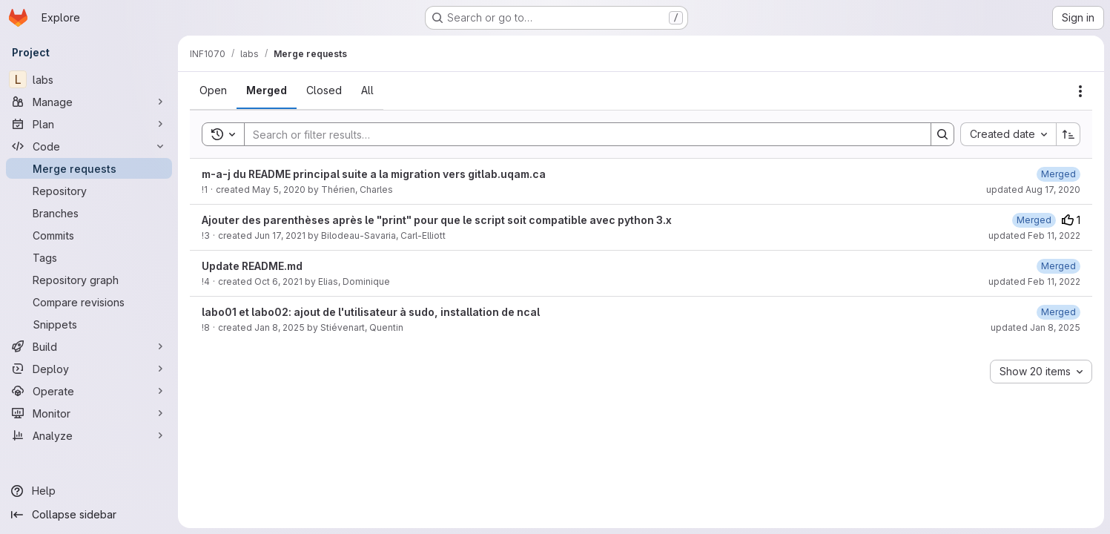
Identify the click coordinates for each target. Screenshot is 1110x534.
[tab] (213, 90)
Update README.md (252, 266)
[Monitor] (89, 413)
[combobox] (1008, 134)
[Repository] (89, 190)
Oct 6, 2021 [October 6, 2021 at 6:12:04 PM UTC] (278, 281)
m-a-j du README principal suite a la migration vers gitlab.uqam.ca (374, 174)
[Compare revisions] (89, 301)
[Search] (580, 134)
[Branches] (89, 212)
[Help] (89, 491)
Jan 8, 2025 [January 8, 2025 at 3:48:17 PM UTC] (279, 327)
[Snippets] (89, 324)
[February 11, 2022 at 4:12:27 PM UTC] (1058, 266)
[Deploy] (89, 368)
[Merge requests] (89, 168)
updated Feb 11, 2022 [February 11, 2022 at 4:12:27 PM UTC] (1034, 281)
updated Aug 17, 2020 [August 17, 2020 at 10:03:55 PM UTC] (1033, 189)
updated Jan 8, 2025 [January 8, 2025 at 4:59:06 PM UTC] (1035, 327)
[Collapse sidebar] (89, 514)
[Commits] (89, 235)
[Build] (89, 346)
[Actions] (1080, 91)
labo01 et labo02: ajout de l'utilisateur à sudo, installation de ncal (371, 312)
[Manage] (89, 101)
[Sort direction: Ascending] (1068, 134)
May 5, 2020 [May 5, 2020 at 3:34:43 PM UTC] (278, 189)
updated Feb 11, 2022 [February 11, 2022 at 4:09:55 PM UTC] (1034, 235)
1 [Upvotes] (1071, 220)
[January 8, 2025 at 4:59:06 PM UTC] (1058, 312)
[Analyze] (89, 435)
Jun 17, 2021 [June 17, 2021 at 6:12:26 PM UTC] (279, 235)
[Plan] (89, 123)
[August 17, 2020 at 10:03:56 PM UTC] (1058, 174)
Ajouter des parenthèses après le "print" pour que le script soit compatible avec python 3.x (437, 220)
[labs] (89, 79)
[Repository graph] (89, 279)
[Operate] (89, 390)
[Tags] (89, 257)
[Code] (89, 146)
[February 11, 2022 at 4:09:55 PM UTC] (1034, 220)
